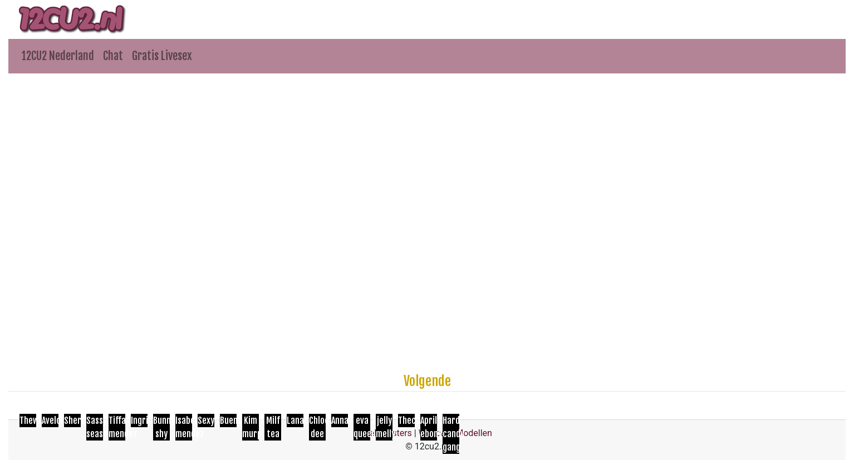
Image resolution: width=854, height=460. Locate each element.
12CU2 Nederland (58, 56)
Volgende (427, 381)
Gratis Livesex (162, 56)
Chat (113, 56)
